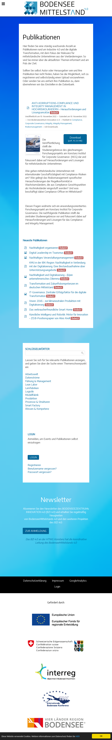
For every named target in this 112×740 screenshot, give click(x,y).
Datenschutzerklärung (34, 580)
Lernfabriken (32, 388)
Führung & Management (38, 381)
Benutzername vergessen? (42, 468)
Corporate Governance (34, 123)
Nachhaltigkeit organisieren (43, 247)
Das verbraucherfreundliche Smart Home (51, 309)
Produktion (31, 398)
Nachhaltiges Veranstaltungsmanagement (51, 257)
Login (57, 586)
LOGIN (33, 457)
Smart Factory (32, 405)
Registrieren (34, 465)
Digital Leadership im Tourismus (46, 252)
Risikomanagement (33, 127)
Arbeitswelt (31, 374)
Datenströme (32, 377)
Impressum (58, 580)
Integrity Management (62, 123)
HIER (77, 736)
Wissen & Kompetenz (37, 408)
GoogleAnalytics (78, 580)
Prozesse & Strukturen (37, 401)
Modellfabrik (32, 394)
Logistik (29, 391)
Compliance (77, 120)
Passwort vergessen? (40, 472)
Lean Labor (31, 384)
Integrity (48, 123)
